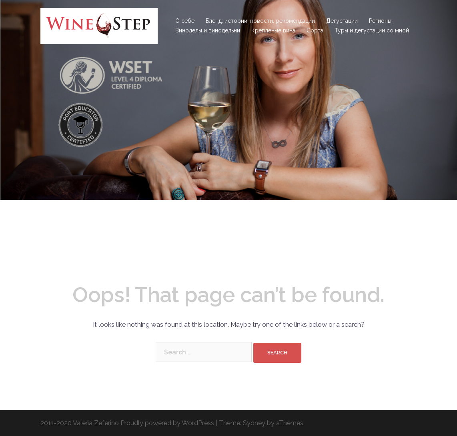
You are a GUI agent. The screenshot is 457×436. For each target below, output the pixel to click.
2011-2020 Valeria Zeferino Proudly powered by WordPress (127, 423)
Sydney (254, 423)
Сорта (315, 30)
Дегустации (342, 21)
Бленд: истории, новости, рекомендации (260, 21)
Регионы (380, 21)
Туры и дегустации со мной (372, 30)
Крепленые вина (273, 30)
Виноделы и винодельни (207, 30)
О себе (184, 21)
